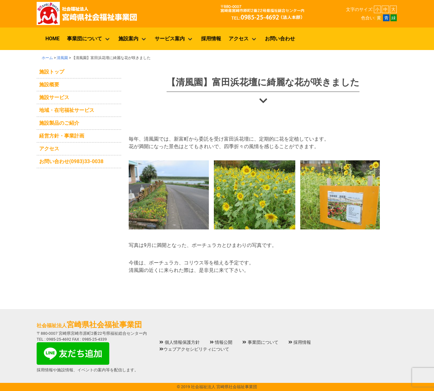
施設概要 (49, 85)
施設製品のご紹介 (59, 123)
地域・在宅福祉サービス (66, 110)
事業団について (84, 39)
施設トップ (51, 72)
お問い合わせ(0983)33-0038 (71, 161)
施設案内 (128, 39)
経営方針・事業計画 (61, 136)
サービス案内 (170, 39)
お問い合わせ (280, 39)
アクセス (239, 39)
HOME (52, 39)
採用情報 (211, 39)
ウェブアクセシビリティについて (194, 349)
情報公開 (221, 342)
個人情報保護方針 (179, 342)
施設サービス (54, 97)
